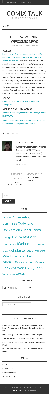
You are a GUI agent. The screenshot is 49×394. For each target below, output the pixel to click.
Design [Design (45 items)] (7, 237)
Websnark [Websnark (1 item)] (14, 275)
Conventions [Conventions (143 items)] (12, 230)
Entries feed (7, 369)
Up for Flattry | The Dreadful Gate (16, 334)
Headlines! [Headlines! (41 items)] (9, 244)
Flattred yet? (37, 334)
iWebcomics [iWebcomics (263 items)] (27, 244)
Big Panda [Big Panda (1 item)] (31, 218)
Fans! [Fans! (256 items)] (32, 237)
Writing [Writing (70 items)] (23, 274)
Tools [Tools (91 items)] (39, 268)
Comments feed (9, 373)
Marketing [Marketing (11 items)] (40, 251)
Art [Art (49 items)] (14, 217)
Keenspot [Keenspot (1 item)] (5, 251)
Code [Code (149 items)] (22, 223)
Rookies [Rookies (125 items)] (8, 268)
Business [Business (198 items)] (9, 223)
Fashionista (19, 391)
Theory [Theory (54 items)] (29, 268)
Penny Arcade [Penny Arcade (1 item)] (23, 262)
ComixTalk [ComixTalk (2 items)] (30, 224)
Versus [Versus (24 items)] (6, 274)
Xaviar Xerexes (31, 45)
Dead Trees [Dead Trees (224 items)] (31, 230)
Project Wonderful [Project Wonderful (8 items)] (36, 262)
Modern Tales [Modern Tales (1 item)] (22, 257)
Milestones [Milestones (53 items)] (10, 256)
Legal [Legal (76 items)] (31, 250)
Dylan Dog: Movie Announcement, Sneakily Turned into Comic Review (24, 328)
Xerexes (5, 338)
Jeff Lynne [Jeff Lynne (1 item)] (41, 245)
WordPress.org (8, 377)
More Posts (22, 165)
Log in (4, 365)
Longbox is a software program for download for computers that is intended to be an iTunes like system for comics (22, 57)
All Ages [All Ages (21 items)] (7, 217)
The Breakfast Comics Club (33, 179)
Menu (5, 26)
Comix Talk (24, 13)
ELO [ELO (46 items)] (14, 237)
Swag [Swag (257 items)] (19, 268)
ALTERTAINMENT (11, 3)
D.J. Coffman (7, 349)
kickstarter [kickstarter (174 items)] (17, 250)
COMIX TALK (26, 3)
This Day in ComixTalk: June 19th (15, 184)
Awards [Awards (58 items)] (22, 217)
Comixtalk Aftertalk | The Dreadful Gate (18, 325)
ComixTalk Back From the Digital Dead (27, 338)
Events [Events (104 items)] (23, 237)
